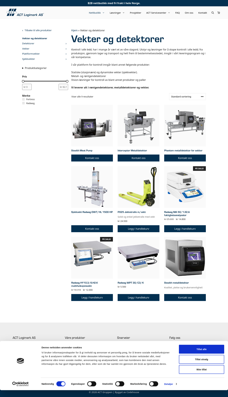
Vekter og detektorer (34, 38)
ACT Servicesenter (159, 12)
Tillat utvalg (201, 366)
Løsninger (118, 12)
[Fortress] (23, 99)
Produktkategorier (36, 68)
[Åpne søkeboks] (213, 12)
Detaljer (168, 390)
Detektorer (28, 43)
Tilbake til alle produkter (38, 30)
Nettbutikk (98, 12)
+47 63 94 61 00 (20, 346)
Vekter (25, 48)
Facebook (173, 346)
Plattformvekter (31, 53)
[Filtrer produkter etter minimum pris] (27, 87)
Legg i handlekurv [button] (138, 228)
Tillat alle (201, 356)
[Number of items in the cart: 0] (219, 13)
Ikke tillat (201, 376)
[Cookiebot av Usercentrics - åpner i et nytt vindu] (20, 390)
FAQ (177, 12)
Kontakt (202, 12)
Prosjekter (135, 12)
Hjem (74, 30)
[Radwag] (23, 103)
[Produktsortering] (187, 96)
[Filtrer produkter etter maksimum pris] (63, 87)
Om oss (189, 12)
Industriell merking (74, 346)
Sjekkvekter (28, 58)
